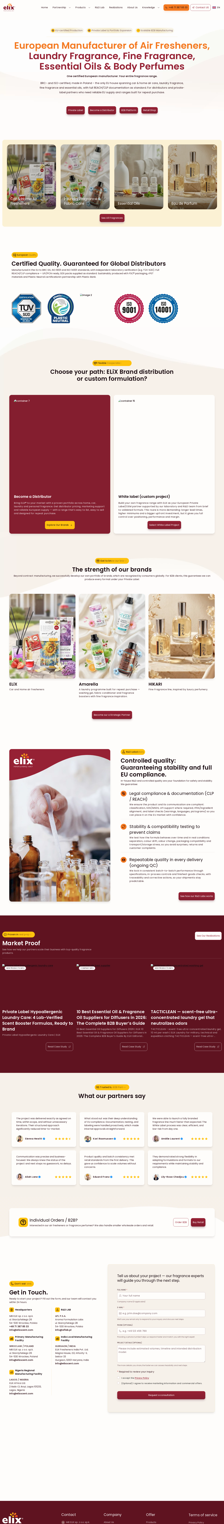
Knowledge (148, 7)
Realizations (116, 7)
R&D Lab (99, 7)
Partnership (59, 7)
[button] (176, 7)
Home (44, 7)
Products (80, 7)
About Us (132, 7)
